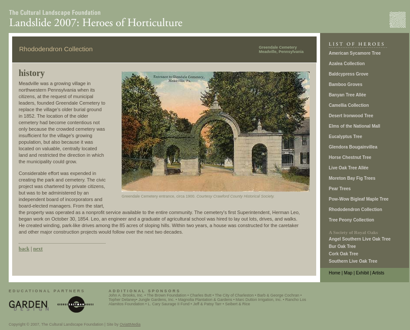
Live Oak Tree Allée (348, 167)
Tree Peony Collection (351, 220)
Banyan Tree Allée (347, 94)
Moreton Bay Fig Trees (352, 178)
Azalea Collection (347, 63)
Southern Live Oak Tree (353, 261)
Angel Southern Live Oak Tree (359, 239)
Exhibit (362, 273)
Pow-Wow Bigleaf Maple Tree (359, 199)
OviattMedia (129, 324)
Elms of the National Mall (354, 126)
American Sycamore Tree (355, 53)
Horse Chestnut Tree (350, 157)
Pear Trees (340, 188)
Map (348, 273)
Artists (378, 273)
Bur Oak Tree (342, 246)
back (24, 249)
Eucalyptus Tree (345, 136)
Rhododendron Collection (355, 209)
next (38, 249)
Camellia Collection (349, 105)
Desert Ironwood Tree (351, 115)
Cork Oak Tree (343, 253)
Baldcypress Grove (348, 74)
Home (335, 273)
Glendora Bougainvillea (353, 147)
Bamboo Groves (345, 84)
